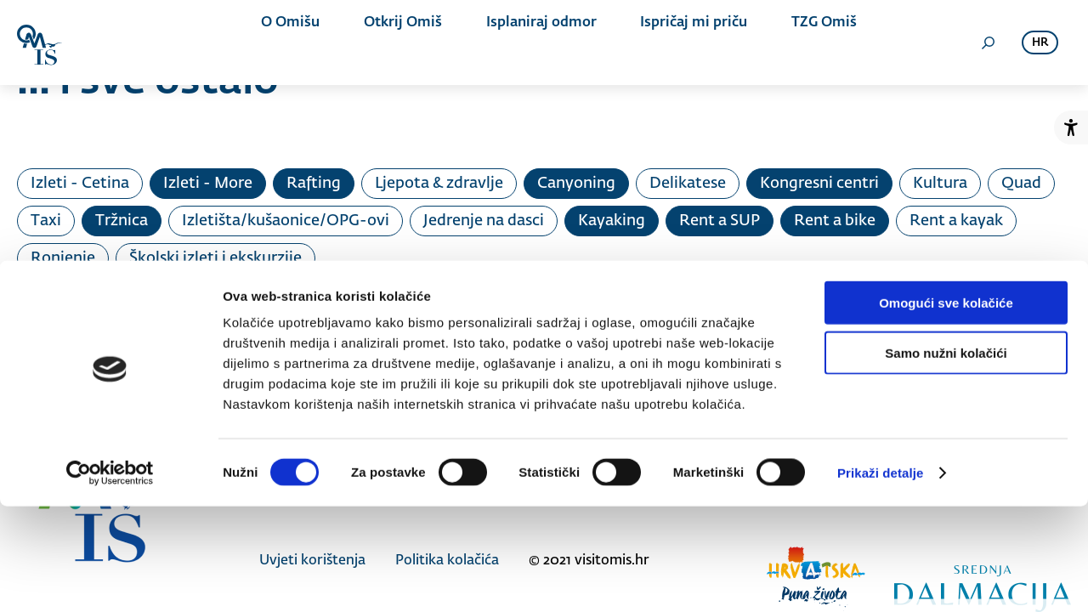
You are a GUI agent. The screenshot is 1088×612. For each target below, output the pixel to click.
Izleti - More (207, 183)
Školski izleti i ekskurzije (215, 258)
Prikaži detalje (880, 578)
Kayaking (611, 221)
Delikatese (687, 183)
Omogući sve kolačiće (946, 408)
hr (1040, 42)
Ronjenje (63, 258)
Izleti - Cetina (80, 183)
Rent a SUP (719, 221)
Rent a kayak (956, 221)
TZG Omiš (779, 42)
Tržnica (121, 221)
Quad (1021, 183)
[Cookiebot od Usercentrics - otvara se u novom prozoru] (110, 579)
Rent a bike (835, 221)
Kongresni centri (819, 183)
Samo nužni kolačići (945, 458)
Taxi (46, 221)
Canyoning (576, 183)
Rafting (313, 183)
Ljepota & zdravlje (439, 183)
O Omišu (305, 42)
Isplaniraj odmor (526, 42)
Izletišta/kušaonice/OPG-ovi (285, 221)
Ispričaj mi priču (663, 42)
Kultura (940, 183)
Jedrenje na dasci (483, 221)
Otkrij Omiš (403, 42)
